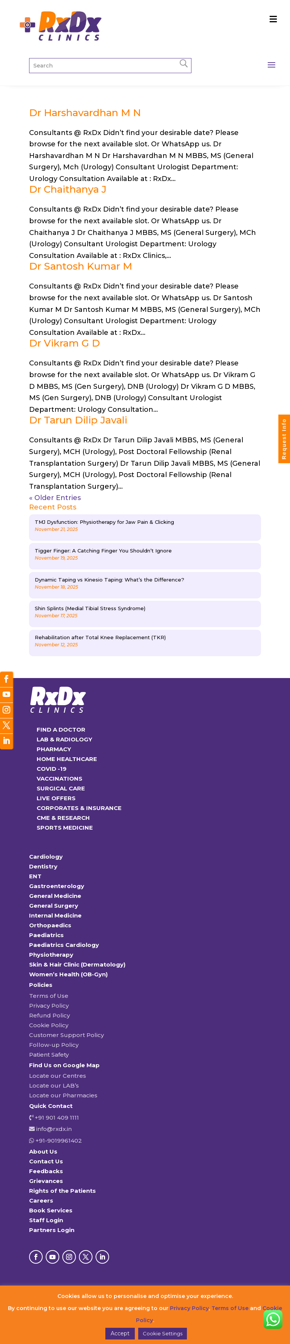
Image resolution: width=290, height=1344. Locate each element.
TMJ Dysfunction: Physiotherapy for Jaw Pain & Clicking (104, 522)
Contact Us (46, 1161)
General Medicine (55, 895)
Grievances (46, 1180)
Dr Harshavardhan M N (85, 113)
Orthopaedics (50, 925)
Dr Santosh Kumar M (80, 266)
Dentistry (43, 866)
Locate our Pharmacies (63, 1095)
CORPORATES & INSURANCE (79, 808)
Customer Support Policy (66, 1035)
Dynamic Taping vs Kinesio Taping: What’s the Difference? (109, 580)
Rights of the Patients (62, 1190)
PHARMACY (54, 749)
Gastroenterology (56, 886)
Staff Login (46, 1220)
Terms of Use (48, 995)
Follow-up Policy (54, 1044)
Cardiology (46, 856)
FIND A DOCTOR (61, 729)
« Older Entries (55, 498)
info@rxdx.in (54, 1128)
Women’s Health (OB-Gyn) (68, 974)
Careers (41, 1200)
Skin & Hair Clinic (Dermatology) (77, 964)
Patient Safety (49, 1054)
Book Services (50, 1210)
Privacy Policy (49, 1005)
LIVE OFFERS (56, 798)
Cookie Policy (48, 1025)
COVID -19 (51, 768)
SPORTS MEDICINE (65, 827)
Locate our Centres (57, 1075)
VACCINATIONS (59, 778)
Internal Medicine (55, 915)
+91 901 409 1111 (56, 1117)
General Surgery (53, 905)
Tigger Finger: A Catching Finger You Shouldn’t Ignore (103, 551)
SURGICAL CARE (61, 788)
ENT (35, 876)
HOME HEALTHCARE (67, 759)
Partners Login (51, 1230)
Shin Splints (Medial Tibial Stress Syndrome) (90, 608)
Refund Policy (49, 1015)
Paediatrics (46, 935)
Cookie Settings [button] (162, 1333)
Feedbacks (46, 1171)
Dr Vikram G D (64, 343)
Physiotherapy (51, 954)
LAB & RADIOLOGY (64, 739)
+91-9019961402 (58, 1140)
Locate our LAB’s (54, 1085)
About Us (43, 1151)
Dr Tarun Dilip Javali (78, 420)
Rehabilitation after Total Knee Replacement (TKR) (100, 637)
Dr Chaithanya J (67, 189)
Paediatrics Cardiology (64, 944)
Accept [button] (120, 1333)
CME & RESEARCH (63, 817)
